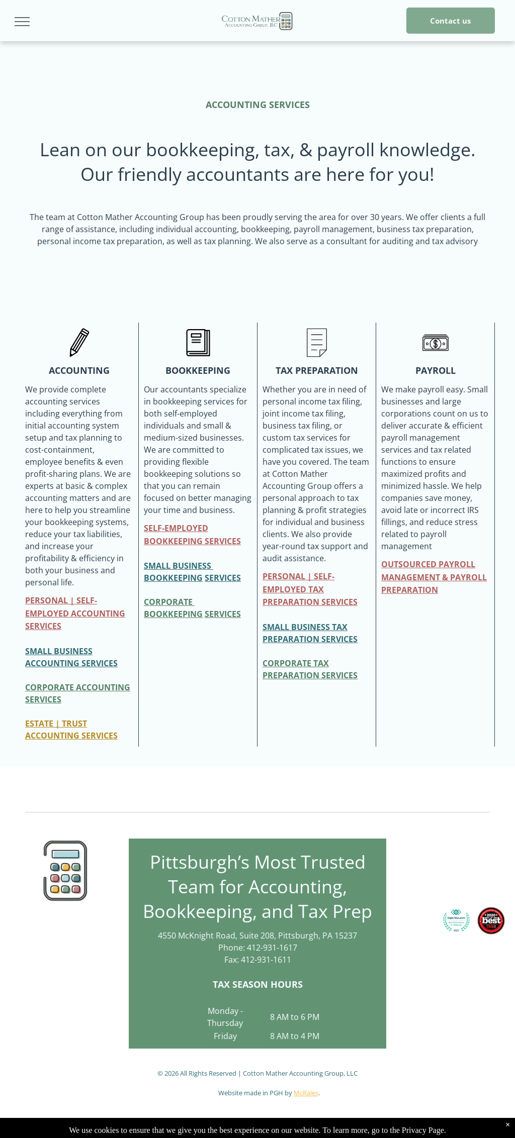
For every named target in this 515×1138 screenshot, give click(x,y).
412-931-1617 (272, 947)
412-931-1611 (266, 959)
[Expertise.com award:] (456, 921)
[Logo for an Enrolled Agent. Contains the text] (421, 868)
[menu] (22, 22)
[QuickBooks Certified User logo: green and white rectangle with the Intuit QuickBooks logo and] (480, 868)
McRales (306, 1092)
